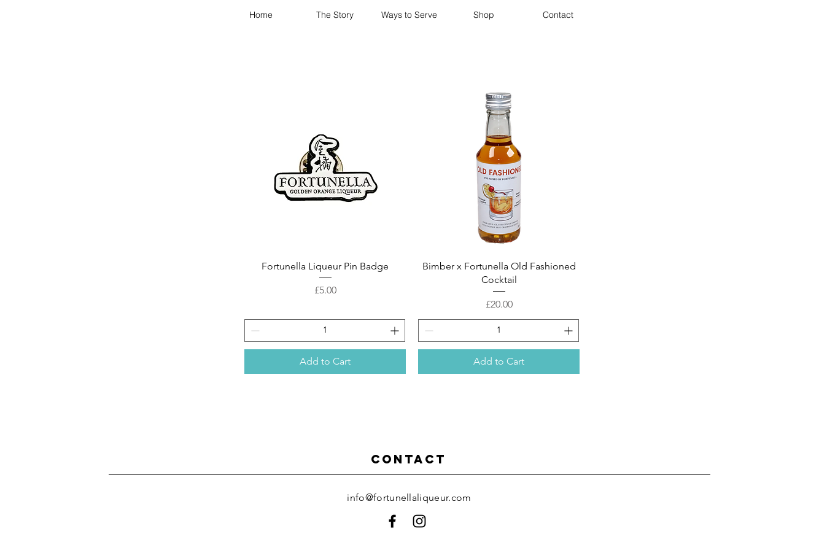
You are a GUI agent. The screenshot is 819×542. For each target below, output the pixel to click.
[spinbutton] (325, 330)
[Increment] (395, 330)
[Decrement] (254, 330)
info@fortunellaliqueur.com (409, 497)
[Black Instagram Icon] (419, 521)
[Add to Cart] (325, 361)
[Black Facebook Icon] (392, 521)
